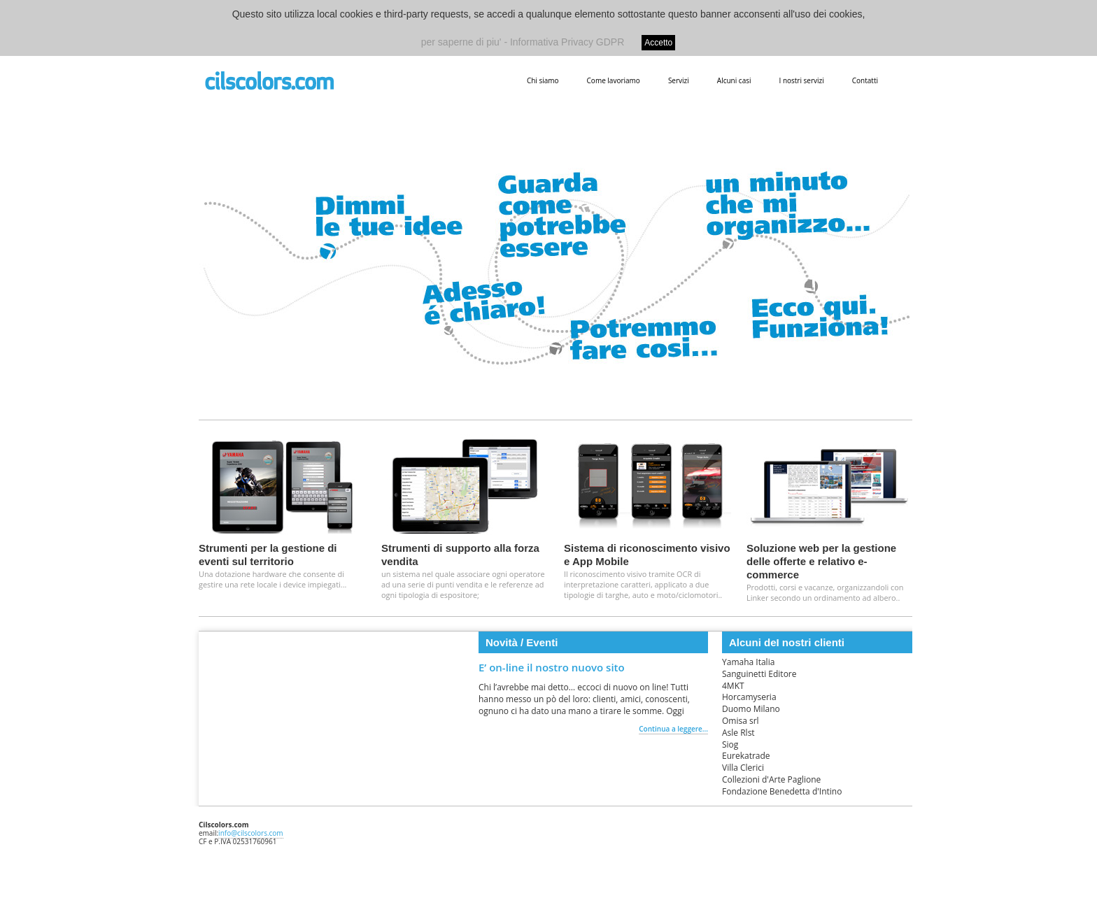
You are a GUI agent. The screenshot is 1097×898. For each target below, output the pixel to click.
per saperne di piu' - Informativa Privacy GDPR (523, 42)
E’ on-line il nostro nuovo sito (552, 667)
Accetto (658, 43)
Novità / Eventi (522, 642)
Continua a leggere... (673, 729)
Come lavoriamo (613, 80)
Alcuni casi (734, 80)
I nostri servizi (801, 80)
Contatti (865, 80)
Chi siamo (543, 80)
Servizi (678, 80)
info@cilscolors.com (250, 833)
